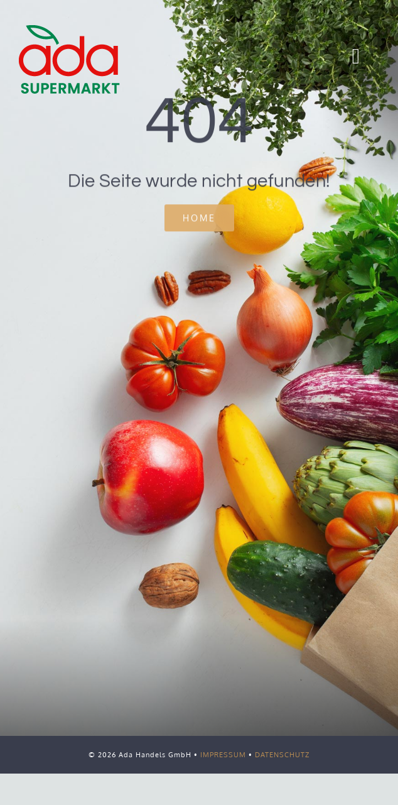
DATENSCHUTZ (282, 754)
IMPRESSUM (223, 754)
